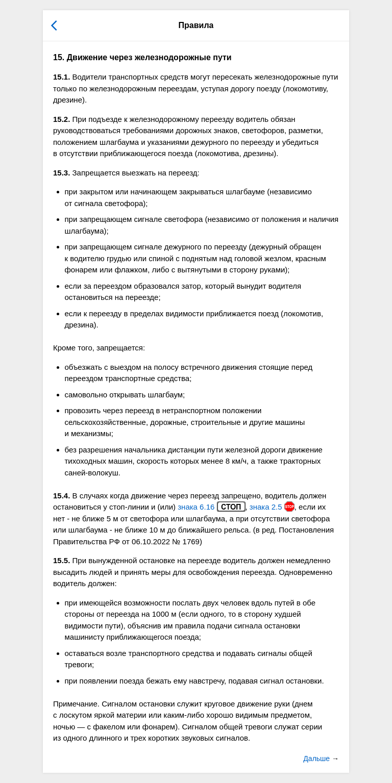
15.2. (61, 119)
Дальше (317, 758)
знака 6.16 (211, 506)
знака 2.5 (272, 506)
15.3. (61, 172)
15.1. (61, 76)
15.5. (61, 560)
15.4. (61, 495)
